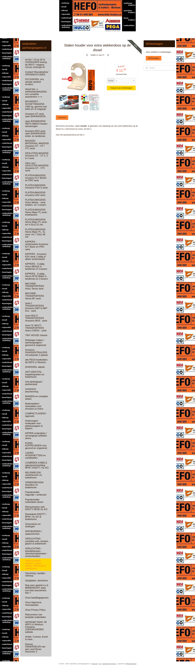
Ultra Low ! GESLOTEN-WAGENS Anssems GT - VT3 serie (36, 167)
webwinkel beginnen (109, 664)
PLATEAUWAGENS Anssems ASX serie (35, 193)
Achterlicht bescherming (31, 390)
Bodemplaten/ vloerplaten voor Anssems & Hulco (34, 406)
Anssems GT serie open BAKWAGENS (35, 115)
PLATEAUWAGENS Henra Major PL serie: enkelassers (36, 212)
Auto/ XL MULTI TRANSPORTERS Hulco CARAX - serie (35, 328)
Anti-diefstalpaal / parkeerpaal (34, 383)
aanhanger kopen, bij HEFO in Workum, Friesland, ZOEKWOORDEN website (35, 627)
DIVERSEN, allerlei (35, 367)
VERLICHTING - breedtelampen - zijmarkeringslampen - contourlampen (36, 552)
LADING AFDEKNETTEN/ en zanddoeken (35, 455)
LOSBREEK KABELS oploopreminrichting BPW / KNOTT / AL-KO (37, 465)
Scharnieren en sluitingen (33, 525)
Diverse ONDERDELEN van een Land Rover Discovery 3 (35, 648)
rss (100, 664)
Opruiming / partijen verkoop (35, 574)
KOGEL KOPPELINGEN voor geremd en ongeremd (36, 445)
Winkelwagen (153, 58)
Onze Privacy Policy (35, 610)
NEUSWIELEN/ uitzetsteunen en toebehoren (33, 475)
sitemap (94, 664)
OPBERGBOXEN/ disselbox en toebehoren (34, 485)
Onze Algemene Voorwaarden (33, 603)
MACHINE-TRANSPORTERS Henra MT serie (34, 296)
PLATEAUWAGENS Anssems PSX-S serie (36, 186)
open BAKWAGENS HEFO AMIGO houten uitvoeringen (36, 123)
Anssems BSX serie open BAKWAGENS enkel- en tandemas (35, 133)
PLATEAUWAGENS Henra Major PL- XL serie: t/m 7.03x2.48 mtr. (35, 233)
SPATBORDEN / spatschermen (33, 532)
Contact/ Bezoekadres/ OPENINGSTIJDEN (36, 73)
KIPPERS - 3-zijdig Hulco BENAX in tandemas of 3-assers (36, 266)
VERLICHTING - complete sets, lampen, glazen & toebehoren (37, 541)
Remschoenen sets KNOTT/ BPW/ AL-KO (36, 508)
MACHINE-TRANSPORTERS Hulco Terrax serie (34, 286)
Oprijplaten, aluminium (36, 580)
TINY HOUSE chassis (36, 335)
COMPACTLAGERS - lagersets (36, 414)
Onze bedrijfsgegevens (37, 597)
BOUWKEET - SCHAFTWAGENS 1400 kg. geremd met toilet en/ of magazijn (36, 105)
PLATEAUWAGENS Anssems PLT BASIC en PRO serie (36, 178)
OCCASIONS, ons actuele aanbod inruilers (34, 82)
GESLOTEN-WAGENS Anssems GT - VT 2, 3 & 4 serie (36, 155)
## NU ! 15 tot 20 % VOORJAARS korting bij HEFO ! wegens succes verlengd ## (36, 63)
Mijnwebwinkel (131, 664)
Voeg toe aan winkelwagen (121, 88)
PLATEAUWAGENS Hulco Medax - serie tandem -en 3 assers (35, 202)
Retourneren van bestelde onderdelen (35, 615)
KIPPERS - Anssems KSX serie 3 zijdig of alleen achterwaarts (35, 256)
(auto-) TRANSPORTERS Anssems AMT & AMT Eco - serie (36, 307)
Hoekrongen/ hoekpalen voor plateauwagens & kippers (34, 425)
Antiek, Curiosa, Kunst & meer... (36, 638)
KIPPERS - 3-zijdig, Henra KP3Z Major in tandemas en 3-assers (36, 276)
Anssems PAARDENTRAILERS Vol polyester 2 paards (36, 352)
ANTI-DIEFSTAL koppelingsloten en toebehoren (34, 374)
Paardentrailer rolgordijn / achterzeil (35, 493)
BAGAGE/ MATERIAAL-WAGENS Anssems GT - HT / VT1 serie (37, 145)
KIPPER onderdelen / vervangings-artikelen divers (36, 435)
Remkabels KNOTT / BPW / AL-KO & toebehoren (35, 516)
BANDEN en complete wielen (36, 397)
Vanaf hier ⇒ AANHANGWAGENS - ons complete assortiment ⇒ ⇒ (36, 93)
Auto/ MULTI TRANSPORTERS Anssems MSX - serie (36, 318)
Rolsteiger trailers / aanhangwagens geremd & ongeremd (35, 342)
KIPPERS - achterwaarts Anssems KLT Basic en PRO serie (36, 246)
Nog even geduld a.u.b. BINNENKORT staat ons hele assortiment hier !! (37, 589)
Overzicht (62, 117)
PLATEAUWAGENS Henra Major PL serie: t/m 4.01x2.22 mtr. (36, 222)
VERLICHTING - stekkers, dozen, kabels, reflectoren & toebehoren (35, 565)
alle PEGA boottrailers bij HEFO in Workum (36, 361)
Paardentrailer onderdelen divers (34, 500)
